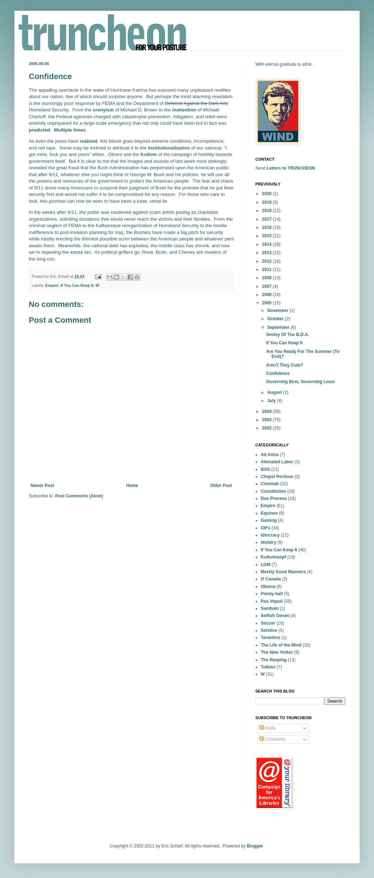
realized (88, 141)
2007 (267, 286)
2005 (267, 302)
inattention (184, 109)
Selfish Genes (275, 615)
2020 (267, 193)
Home (132, 485)
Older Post (221, 485)
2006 (267, 294)
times (79, 130)
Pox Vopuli (272, 601)
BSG (265, 469)
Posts (267, 728)
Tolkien (268, 667)
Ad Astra (270, 454)
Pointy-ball (272, 593)
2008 (267, 277)
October (276, 318)
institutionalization (169, 148)
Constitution (273, 491)
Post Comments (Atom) (79, 495)
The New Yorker (277, 652)
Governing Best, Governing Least (300, 381)
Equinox (269, 513)
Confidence (277, 373)
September (279, 327)
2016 (267, 227)
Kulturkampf (273, 557)
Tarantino (270, 637)
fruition (148, 154)
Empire (52, 285)
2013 (267, 252)
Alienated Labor (277, 461)
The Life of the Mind (281, 645)
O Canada (271, 578)
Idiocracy (270, 535)
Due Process (274, 498)
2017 (267, 219)
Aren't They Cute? (284, 365)
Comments (272, 739)
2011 (267, 269)
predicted (39, 130)
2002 (267, 428)
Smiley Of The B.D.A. (287, 334)
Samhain (270, 608)
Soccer (268, 623)
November (278, 310)
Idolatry (268, 542)
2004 (267, 411)
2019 (267, 202)
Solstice (269, 630)
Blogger (255, 846)
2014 (267, 244)
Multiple (63, 130)
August (275, 392)
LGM (265, 564)
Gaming (269, 520)
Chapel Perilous (277, 476)
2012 (267, 261)
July (272, 400)
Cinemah (270, 483)
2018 (267, 210)
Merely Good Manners (283, 571)
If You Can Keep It (76, 285)
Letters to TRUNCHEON (290, 168)
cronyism (103, 109)
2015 (267, 235)
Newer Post (42, 485)
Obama (268, 586)
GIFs (265, 527)
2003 (267, 419)
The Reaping (274, 659)
